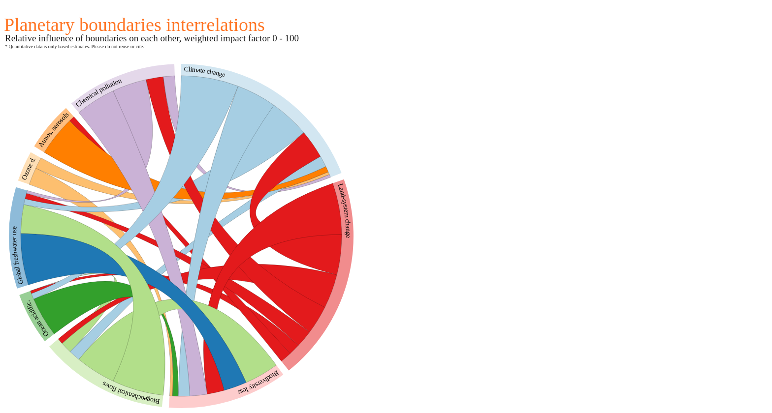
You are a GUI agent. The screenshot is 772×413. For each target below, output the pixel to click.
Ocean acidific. (37, 318)
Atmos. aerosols (53, 129)
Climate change (205, 72)
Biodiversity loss (258, 383)
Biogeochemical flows (130, 392)
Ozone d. (28, 168)
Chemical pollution (98, 93)
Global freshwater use (17, 256)
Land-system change (344, 210)
